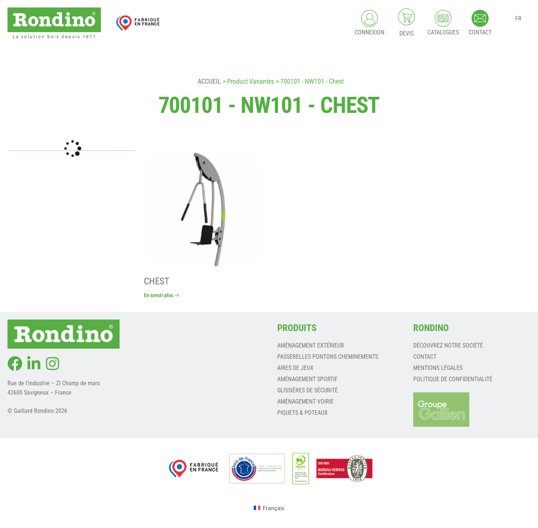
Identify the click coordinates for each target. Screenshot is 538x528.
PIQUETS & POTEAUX (302, 413)
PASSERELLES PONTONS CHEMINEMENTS (327, 357)
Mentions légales (438, 368)
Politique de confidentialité (452, 379)
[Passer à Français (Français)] (269, 508)
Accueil (209, 81)
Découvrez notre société (448, 346)
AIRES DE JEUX (295, 368)
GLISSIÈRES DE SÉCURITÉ (307, 391)
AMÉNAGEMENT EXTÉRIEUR (310, 346)
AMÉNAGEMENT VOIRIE (305, 402)
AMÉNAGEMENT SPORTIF (307, 379)
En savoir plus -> (161, 296)
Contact (424, 357)
